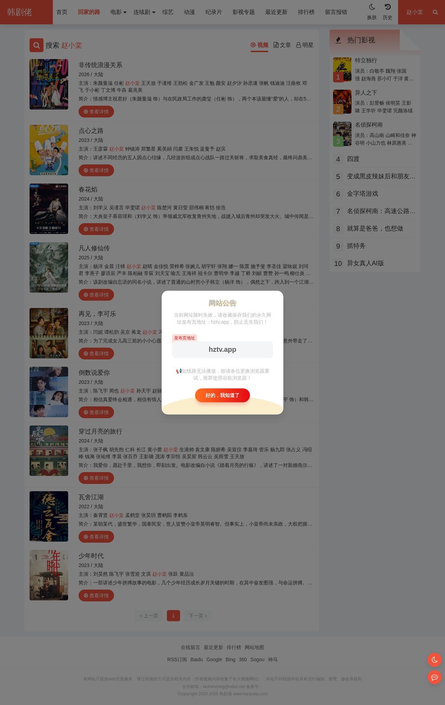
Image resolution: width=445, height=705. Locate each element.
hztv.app (222, 349)
